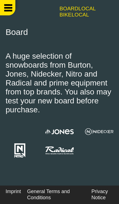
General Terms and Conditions (48, 194)
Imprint (13, 191)
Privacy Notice (99, 194)
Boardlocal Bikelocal (77, 12)
